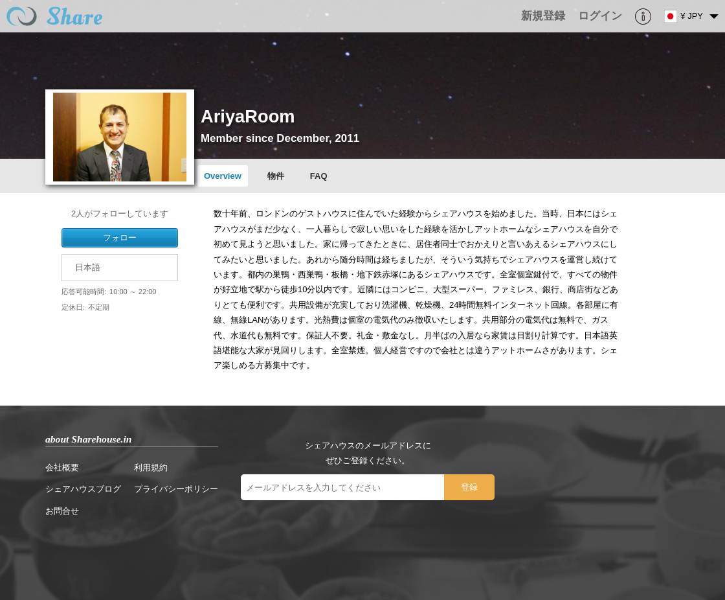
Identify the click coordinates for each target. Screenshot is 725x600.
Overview (222, 176)
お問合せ (62, 511)
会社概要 (62, 467)
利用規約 (151, 467)
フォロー (120, 237)
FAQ (319, 176)
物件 (275, 176)
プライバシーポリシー (176, 489)
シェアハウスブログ (83, 489)
